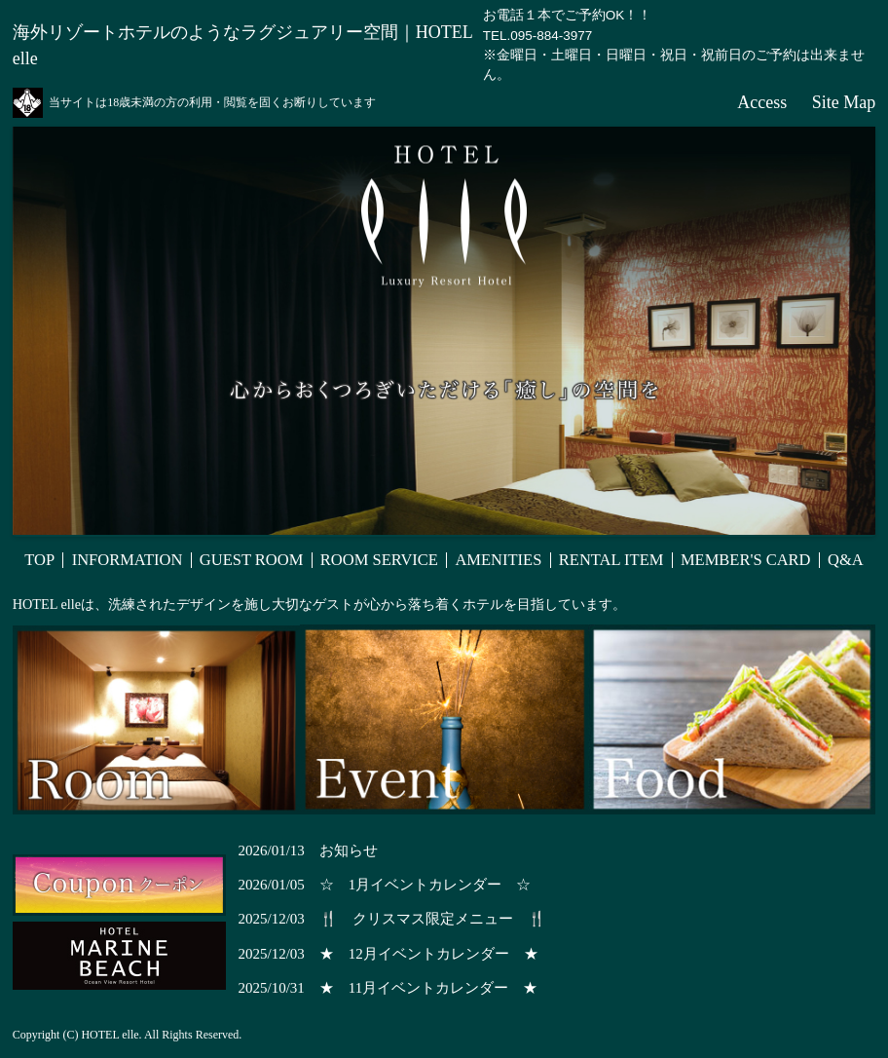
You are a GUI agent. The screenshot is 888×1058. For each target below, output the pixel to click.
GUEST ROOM (252, 560)
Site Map (844, 102)
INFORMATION (127, 560)
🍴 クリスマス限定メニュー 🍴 (432, 918)
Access (762, 102)
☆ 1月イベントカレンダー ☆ (425, 884)
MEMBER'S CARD (746, 560)
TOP (39, 560)
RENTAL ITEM (611, 560)
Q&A (846, 560)
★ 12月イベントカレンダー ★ (428, 954)
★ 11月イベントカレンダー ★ (428, 988)
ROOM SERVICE (379, 560)
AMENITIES (498, 560)
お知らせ (348, 850)
